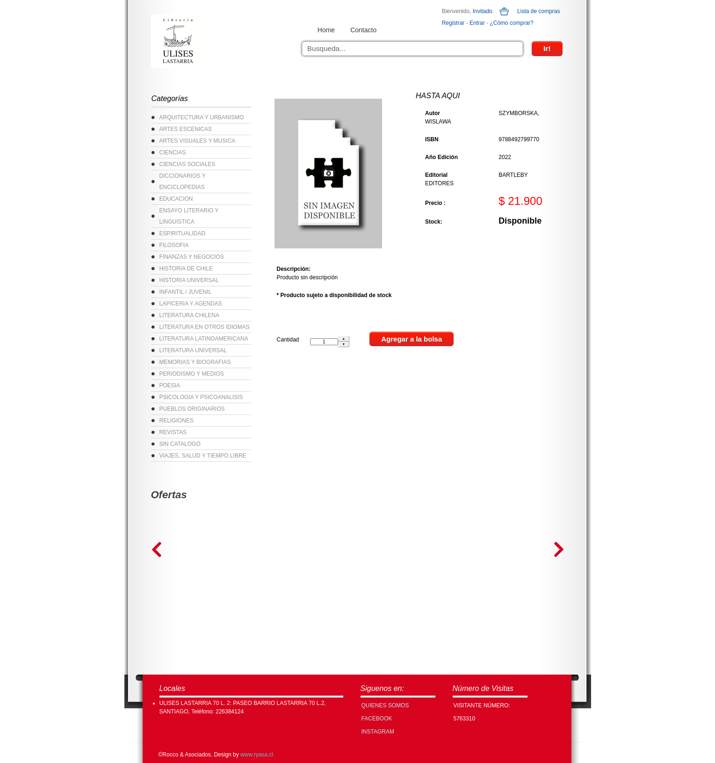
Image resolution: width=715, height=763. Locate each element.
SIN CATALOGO (180, 444)
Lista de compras (538, 11)
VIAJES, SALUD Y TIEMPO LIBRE (202, 455)
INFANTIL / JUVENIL (185, 292)
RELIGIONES (176, 420)
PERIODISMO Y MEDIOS (191, 374)
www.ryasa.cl (256, 754)
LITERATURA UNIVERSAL (193, 350)
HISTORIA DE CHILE (186, 268)
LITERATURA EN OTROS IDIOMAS (204, 327)
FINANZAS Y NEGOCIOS (191, 257)
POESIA (170, 385)
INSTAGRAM (377, 731)
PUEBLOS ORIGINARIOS (192, 409)
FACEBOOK (376, 718)
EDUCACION (176, 199)
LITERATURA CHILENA (189, 315)
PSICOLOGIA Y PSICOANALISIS (201, 397)
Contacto (363, 30)
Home (326, 30)
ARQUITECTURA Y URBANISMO (201, 117)
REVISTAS (173, 432)
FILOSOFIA (174, 245)
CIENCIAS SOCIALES (187, 164)
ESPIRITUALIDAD (182, 233)
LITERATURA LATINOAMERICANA (203, 338)
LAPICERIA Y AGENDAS (190, 303)
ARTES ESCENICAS (185, 129)
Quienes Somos (385, 705)
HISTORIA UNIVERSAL (189, 280)
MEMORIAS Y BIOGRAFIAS (195, 362)
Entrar (477, 23)
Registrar (453, 23)
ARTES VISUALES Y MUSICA (197, 141)
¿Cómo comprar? (511, 23)
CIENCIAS (172, 152)
